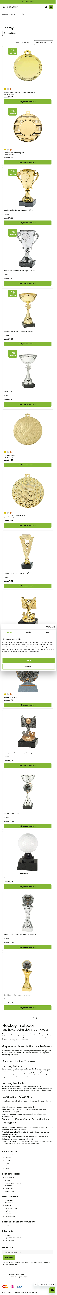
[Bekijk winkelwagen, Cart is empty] (51, 7)
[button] (10, 33)
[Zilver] (8, 89)
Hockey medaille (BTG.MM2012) (27, 517)
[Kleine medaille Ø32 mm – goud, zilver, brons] (27, 67)
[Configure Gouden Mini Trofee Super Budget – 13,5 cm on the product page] (27, 223)
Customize (29, 666)
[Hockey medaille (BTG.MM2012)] (27, 491)
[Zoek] (46, 7)
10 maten (7, 335)
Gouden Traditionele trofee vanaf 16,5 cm (18, 331)
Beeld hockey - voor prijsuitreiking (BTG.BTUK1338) (21, 934)
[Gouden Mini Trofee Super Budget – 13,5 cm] (27, 188)
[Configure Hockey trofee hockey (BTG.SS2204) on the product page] (27, 586)
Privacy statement (21, 1292)
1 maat (6, 214)
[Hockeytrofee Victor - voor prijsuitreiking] (27, 731)
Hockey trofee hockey (11, 813)
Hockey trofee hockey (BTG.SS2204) (16, 573)
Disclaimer (33, 1292)
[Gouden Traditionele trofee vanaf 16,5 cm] (27, 309)
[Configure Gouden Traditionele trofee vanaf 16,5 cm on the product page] (27, 344)
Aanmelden (9, 1257)
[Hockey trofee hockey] (27, 791)
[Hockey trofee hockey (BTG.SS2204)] (27, 551)
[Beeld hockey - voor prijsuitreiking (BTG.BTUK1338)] (27, 912)
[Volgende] (37, 1018)
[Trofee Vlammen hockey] (27, 672)
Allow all (28, 660)
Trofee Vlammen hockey (12, 697)
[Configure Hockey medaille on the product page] (27, 465)
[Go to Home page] (12, 7)
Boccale (5, 14)
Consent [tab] (10, 632)
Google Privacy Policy (39, 1262)
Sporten (13, 14)
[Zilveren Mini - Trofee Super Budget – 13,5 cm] (27, 248)
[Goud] (5, 89)
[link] (19, 1018)
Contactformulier (16, 1274)
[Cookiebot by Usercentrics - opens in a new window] (46, 626)
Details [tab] (28, 632)
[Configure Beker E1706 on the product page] (27, 404)
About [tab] (47, 632)
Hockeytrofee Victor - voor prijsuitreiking (18, 753)
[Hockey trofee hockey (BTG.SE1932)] (27, 852)
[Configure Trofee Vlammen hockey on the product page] (27, 705)
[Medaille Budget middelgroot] (27, 127)
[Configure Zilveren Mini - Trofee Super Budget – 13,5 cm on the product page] (27, 283)
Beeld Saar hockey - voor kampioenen (17, 995)
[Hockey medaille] (27, 430)
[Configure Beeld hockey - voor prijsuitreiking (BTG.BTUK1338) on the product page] (27, 947)
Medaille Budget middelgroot (27, 154)
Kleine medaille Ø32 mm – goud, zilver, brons (27, 93)
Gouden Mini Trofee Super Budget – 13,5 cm (19, 210)
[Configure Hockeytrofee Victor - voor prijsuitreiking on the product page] (27, 765)
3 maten (7, 817)
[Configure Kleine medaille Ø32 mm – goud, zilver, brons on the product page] (27, 101)
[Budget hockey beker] (27, 612)
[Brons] (10, 89)
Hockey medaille (27, 456)
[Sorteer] (43, 42)
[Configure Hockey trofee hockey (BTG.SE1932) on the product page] (27, 886)
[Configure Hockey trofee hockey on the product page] (27, 826)
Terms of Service (8, 1264)
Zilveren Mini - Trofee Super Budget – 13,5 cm (19, 271)
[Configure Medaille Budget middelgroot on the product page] (27, 162)
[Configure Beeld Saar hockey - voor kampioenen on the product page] (27, 1007)
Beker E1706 (8, 392)
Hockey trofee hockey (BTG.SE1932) (16, 874)
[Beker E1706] (27, 370)
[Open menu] (3, 7)
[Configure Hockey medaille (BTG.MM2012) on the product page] (27, 525)
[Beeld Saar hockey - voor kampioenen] (27, 973)
